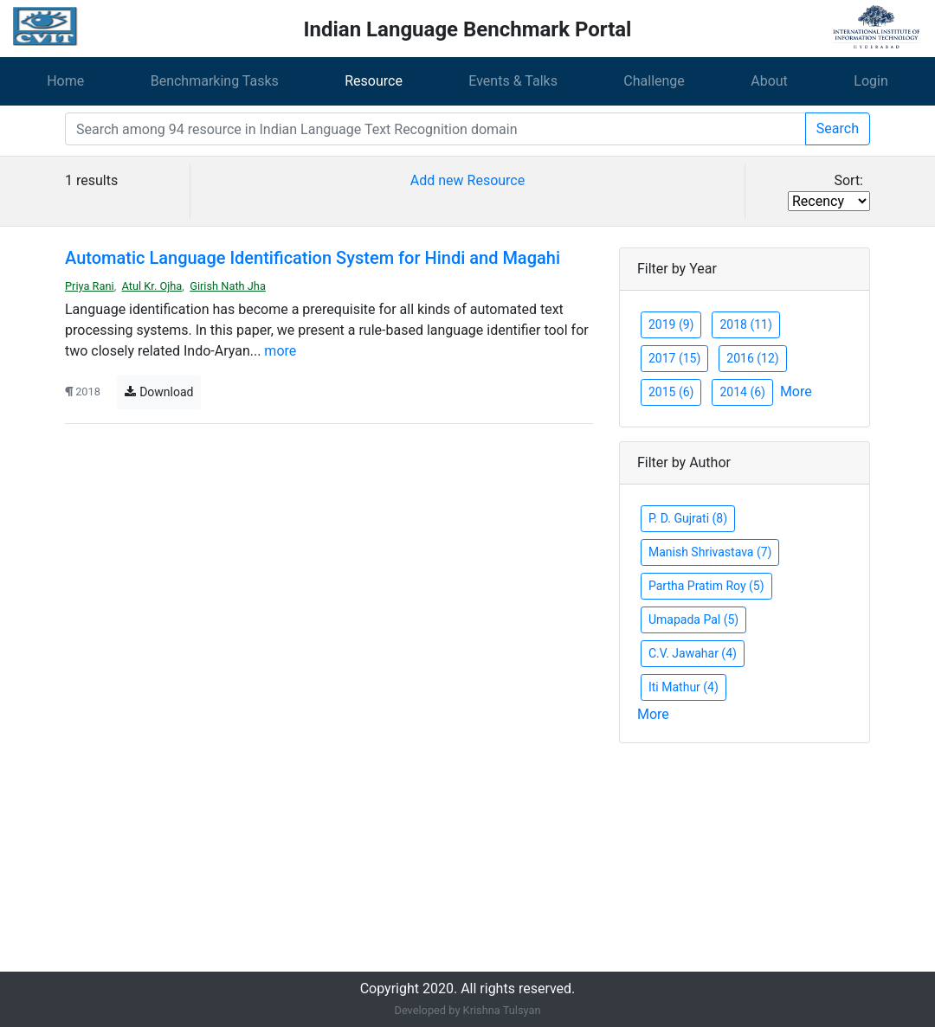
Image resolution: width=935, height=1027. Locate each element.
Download (159, 392)
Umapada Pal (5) (693, 619)
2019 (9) (670, 324)
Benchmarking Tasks (215, 81)
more (280, 351)
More (796, 391)
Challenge (654, 81)
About (769, 81)
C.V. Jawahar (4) (692, 653)
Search (837, 128)
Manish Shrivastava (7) (709, 552)
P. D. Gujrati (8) (687, 518)
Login (870, 81)
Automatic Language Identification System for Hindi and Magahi (312, 257)
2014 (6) (741, 392)
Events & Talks (513, 81)
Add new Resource (467, 180)
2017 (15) (674, 358)
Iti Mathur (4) (683, 687)
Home (65, 81)
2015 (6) (670, 392)
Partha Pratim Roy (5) (706, 586)
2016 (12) (752, 358)
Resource (374, 81)
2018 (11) (745, 324)
